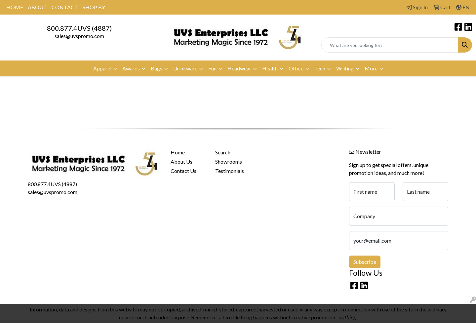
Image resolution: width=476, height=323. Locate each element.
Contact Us (183, 171)
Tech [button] (319, 68)
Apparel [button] (102, 68)
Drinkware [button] (185, 68)
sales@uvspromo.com (79, 36)
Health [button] (270, 68)
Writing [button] (345, 68)
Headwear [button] (239, 68)
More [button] (371, 68)
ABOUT (37, 7)
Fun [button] (212, 68)
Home (178, 152)
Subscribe (364, 262)
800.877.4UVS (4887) (79, 28)
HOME (14, 7)
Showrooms (228, 161)
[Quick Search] (389, 45)
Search (222, 152)
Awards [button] (131, 68)
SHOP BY (94, 7)
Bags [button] (156, 68)
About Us (181, 161)
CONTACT (65, 7)
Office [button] (296, 68)
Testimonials (229, 171)
